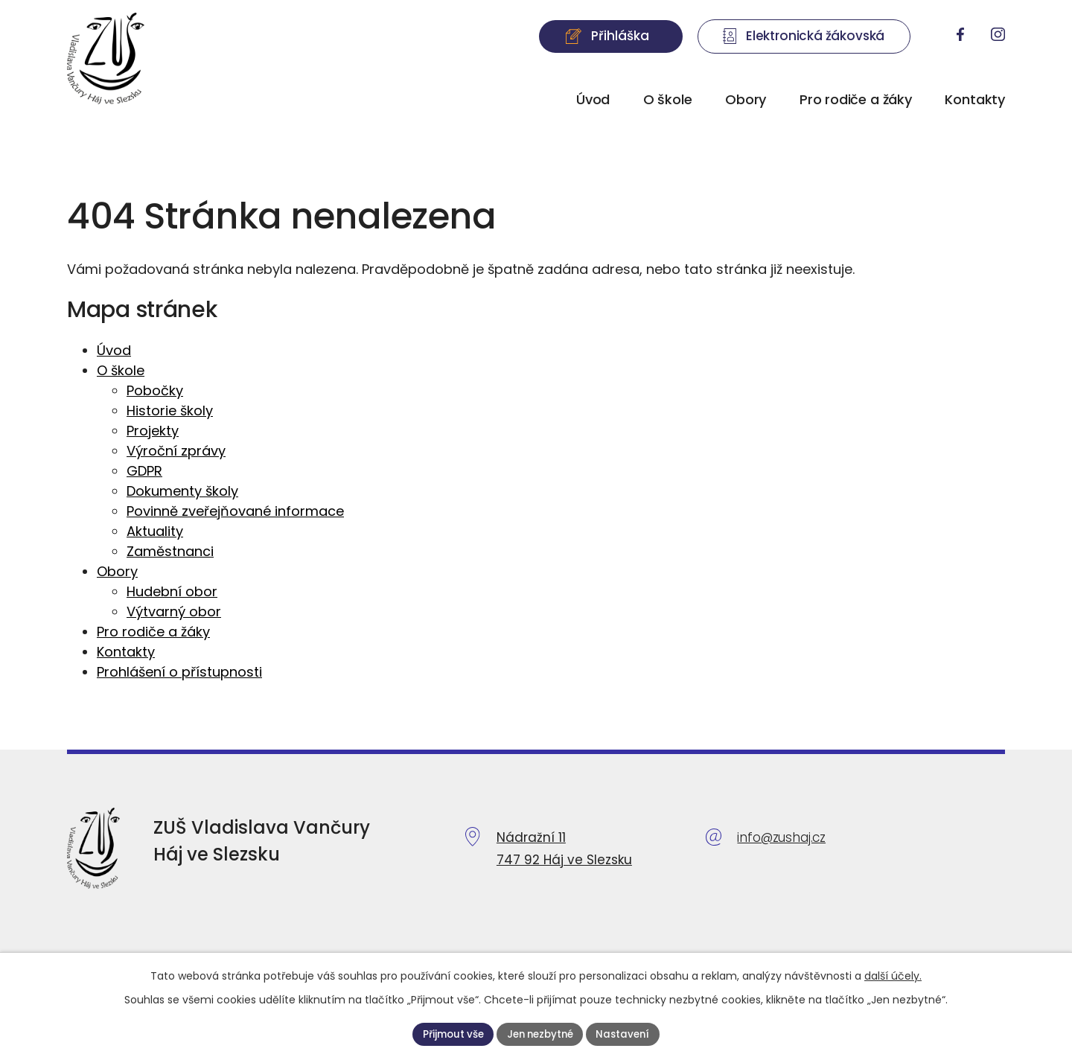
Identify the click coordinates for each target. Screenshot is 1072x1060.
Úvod (593, 99)
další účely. (893, 975)
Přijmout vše (448, 1033)
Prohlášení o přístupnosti (179, 671)
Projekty (153, 430)
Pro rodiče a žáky (856, 99)
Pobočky (155, 390)
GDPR (144, 471)
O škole (667, 99)
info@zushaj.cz (781, 837)
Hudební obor (172, 591)
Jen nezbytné (540, 1033)
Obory (745, 99)
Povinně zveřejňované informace (235, 511)
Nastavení (628, 1033)
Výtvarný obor (174, 611)
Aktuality (155, 531)
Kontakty (975, 99)
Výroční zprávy (176, 450)
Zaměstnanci (170, 551)
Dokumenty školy (182, 491)
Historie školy (170, 410)
